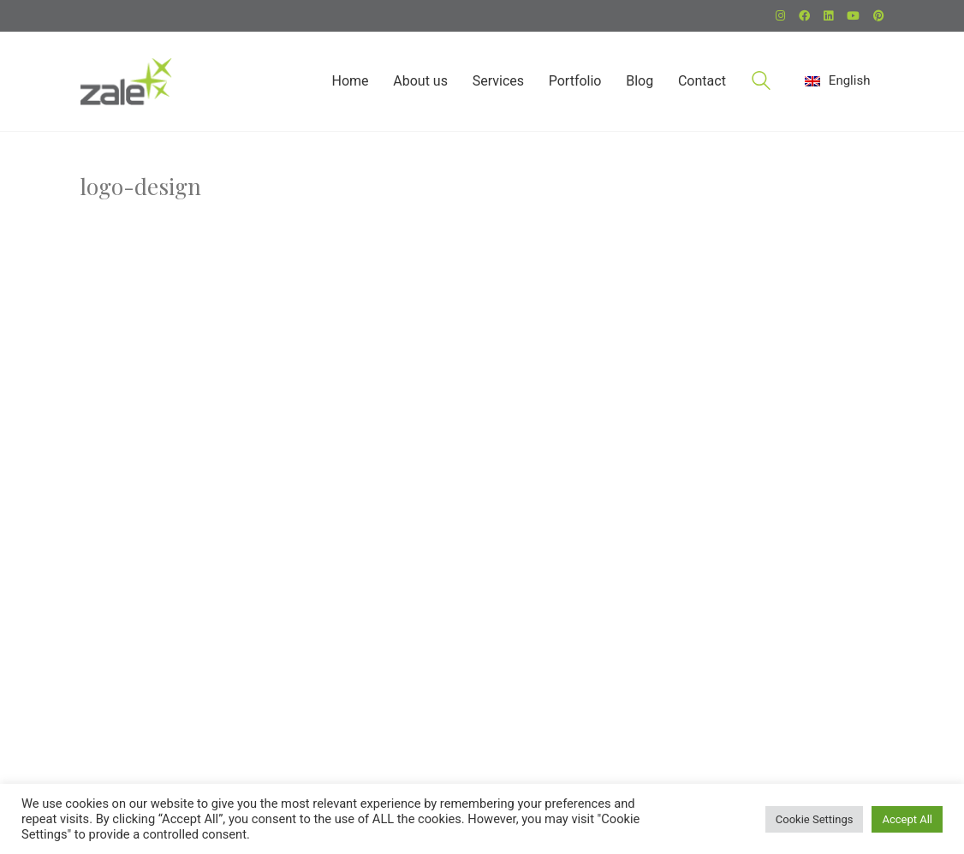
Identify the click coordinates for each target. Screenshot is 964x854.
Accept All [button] (907, 819)
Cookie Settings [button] (815, 819)
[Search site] (761, 83)
